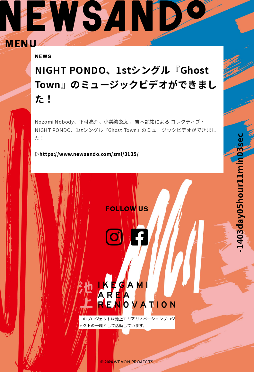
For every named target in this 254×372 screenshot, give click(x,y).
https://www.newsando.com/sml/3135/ (89, 154)
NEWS (43, 56)
